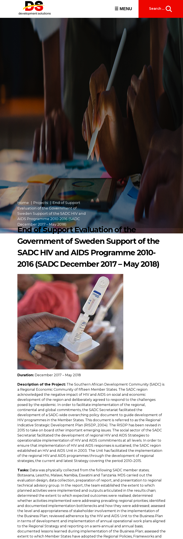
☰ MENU (123, 8)
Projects (40, 203)
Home (23, 203)
